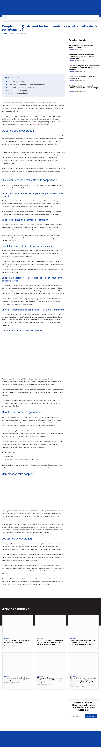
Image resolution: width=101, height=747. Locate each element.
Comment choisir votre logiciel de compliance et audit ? (82, 77)
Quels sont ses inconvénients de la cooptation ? (26, 84)
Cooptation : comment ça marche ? (21, 87)
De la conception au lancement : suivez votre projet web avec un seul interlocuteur (83, 56)
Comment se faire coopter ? (18, 90)
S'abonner (91, 716)
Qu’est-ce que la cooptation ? (19, 81)
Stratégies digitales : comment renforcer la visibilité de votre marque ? (84, 87)
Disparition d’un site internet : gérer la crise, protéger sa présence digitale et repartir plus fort (83, 681)
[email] (78, 716)
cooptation (36, 124)
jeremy (5, 33)
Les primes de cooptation (18, 93)
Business (24, 33)
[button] (5, 17)
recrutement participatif (34, 136)
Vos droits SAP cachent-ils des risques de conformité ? (81, 46)
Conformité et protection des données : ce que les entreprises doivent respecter (84, 67)
